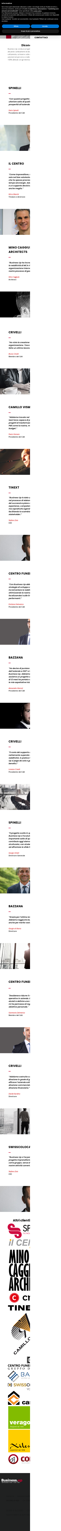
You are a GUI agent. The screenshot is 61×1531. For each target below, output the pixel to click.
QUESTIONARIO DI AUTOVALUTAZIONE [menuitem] (22, 1515)
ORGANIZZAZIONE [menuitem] (25, 1496)
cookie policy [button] (37, 11)
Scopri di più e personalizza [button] (30, 31)
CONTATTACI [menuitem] (32, 1510)
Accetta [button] (45, 26)
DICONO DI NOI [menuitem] (12, 1500)
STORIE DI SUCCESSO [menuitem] (15, 1510)
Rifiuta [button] (16, 26)
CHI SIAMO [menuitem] (27, 1500)
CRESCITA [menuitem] (10, 1496)
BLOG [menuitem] (43, 1510)
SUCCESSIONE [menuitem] (41, 1496)
